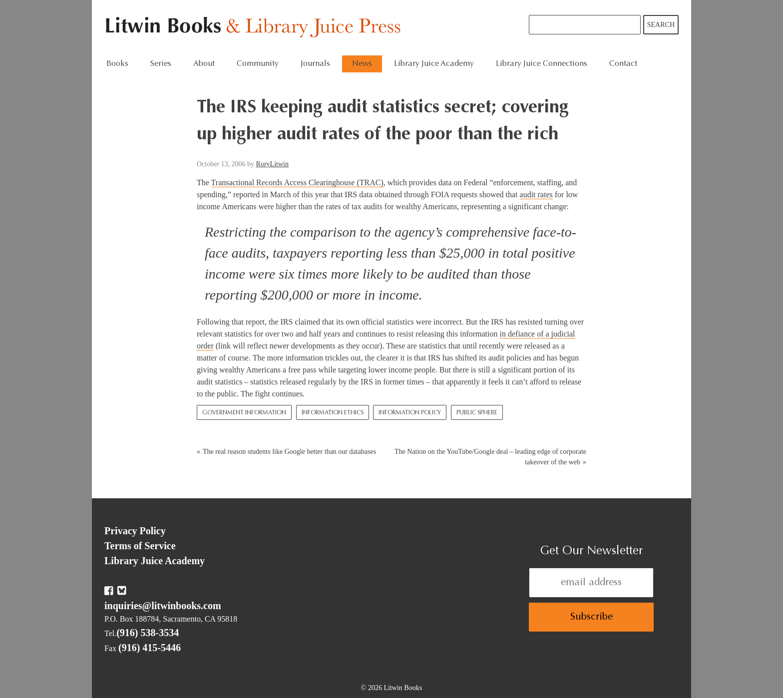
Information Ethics (333, 413)
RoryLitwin (272, 164)
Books (117, 64)
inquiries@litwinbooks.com (162, 605)
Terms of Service (140, 545)
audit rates (536, 194)
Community (258, 64)
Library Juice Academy (434, 64)
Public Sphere (476, 413)
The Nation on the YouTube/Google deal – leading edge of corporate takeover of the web (490, 457)
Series (160, 64)
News (362, 64)
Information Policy (410, 413)
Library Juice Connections (541, 64)
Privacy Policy (135, 530)
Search (661, 24)
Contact (623, 64)
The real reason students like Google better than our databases (289, 451)
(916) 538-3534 (147, 632)
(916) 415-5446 (149, 647)
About (204, 64)
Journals (315, 64)
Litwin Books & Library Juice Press (255, 27)
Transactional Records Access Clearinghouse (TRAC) (297, 182)
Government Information (244, 413)
